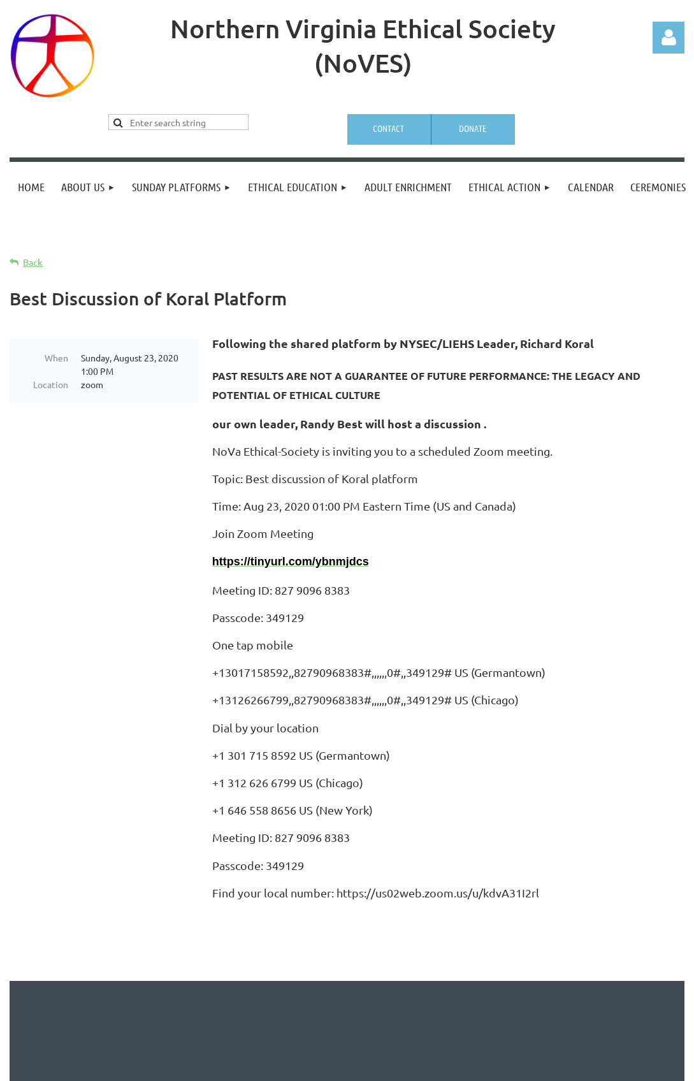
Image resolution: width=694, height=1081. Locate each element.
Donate (472, 128)
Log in (668, 38)
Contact (388, 128)
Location (50, 384)
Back (33, 262)
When (56, 357)
